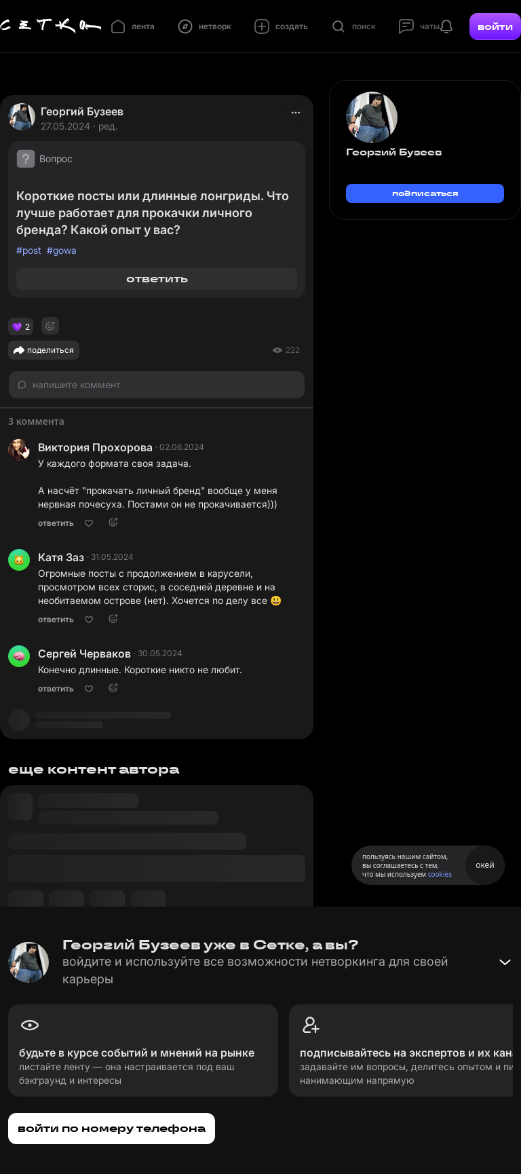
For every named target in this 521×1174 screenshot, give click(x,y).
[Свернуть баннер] (505, 962)
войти (495, 26)
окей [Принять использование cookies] (485, 865)
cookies (440, 874)
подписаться (425, 193)
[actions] (295, 112)
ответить (157, 278)
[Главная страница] (51, 26)
